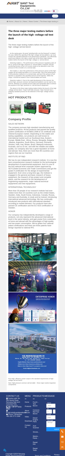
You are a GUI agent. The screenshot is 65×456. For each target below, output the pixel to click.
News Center (33, 21)
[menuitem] (28, 16)
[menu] (28, 16)
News (25, 21)
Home (11, 21)
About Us (18, 21)
